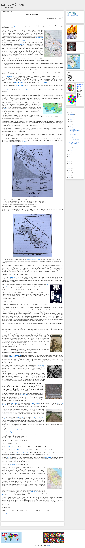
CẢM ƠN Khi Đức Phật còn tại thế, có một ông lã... (74, 137)
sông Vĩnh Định (23, 44)
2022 (70, 154)
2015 (70, 166)
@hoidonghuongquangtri (7, 513)
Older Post (60, 524)
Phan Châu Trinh (34, 491)
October (71, 115)
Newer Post (4, 524)
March (71, 147)
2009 (70, 177)
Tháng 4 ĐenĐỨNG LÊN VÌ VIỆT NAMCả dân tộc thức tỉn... (74, 143)
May (70, 124)
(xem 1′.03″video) (35, 403)
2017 (70, 163)
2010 (70, 175)
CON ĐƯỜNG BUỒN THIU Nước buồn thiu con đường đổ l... (74, 133)
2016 (70, 165)
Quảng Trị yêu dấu (22, 23)
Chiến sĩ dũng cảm (12, 356)
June (71, 123)
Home (32, 524)
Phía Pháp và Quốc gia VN (8, 431)
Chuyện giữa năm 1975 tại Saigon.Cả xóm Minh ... (74, 140)
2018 (70, 161)
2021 (70, 156)
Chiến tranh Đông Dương (15, 429)
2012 (70, 172)
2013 (70, 170)
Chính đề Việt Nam (13, 464)
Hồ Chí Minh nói (34, 477)
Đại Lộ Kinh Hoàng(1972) (22, 452)
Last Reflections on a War (30, 385)
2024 (70, 112)
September (72, 117)
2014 (70, 168)
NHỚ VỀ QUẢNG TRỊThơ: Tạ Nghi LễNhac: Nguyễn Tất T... (74, 129)
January (71, 150)
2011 (70, 173)
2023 (70, 152)
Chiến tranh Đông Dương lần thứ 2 (20, 449)
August (71, 119)
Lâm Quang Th (11, 277)
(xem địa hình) (24, 141)
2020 (70, 158)
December (72, 114)
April (71, 126)
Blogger (48, 545)
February (71, 148)
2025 (70, 110)
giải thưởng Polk (23, 394)
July (70, 121)
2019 (70, 159)
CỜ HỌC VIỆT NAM (12, 4)
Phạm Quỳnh (9, 457)
